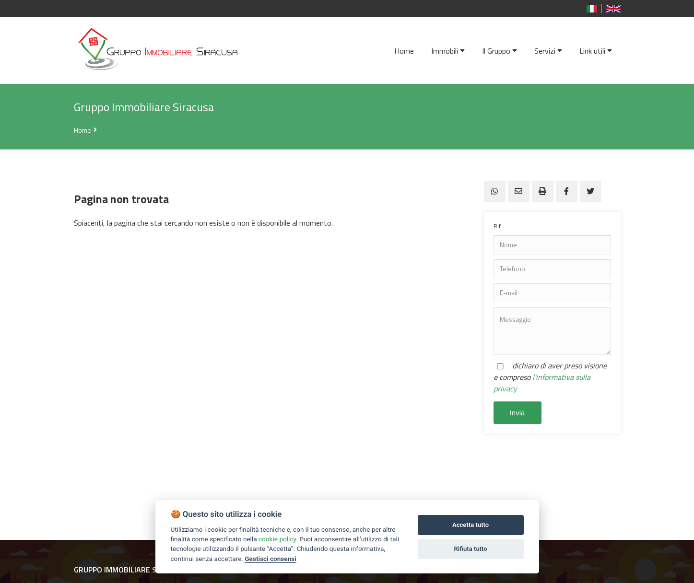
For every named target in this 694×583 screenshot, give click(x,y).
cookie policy (277, 539)
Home (82, 130)
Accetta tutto (470, 524)
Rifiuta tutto (470, 548)
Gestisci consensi (270, 558)
